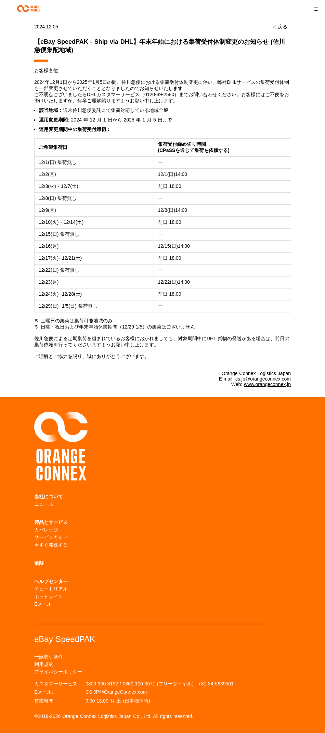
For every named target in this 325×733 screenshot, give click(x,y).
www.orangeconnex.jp (267, 384)
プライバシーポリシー (58, 671)
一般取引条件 (48, 656)
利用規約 (43, 664)
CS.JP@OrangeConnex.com (116, 692)
